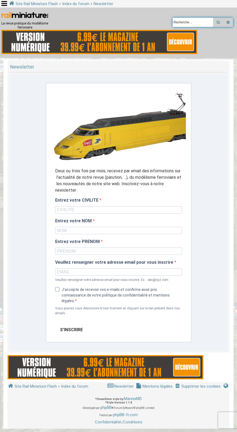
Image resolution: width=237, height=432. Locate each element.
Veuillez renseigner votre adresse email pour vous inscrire (114, 262)
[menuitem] (198, 386)
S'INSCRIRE (71, 329)
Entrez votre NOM (74, 221)
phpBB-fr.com (125, 414)
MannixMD (133, 398)
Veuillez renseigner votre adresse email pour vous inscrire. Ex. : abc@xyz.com (111, 280)
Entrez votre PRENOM (78, 241)
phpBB (106, 407)
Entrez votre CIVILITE (77, 200)
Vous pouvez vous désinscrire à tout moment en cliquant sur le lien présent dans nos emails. (117, 310)
